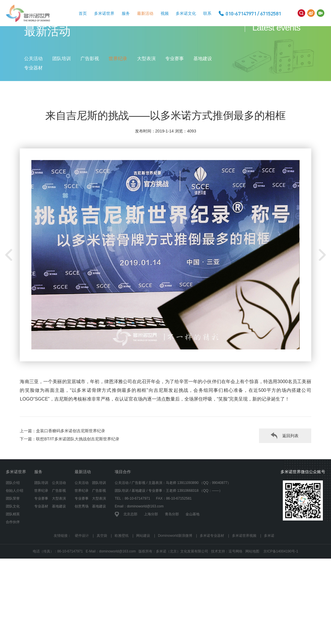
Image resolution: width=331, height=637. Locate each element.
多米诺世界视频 (244, 568)
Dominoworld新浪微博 (175, 568)
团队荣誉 (13, 530)
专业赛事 (174, 76)
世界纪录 (118, 76)
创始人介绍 (14, 523)
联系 (207, 13)
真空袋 (102, 568)
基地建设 (202, 76)
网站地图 (252, 584)
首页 (83, 13)
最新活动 (145, 13)
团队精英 (13, 546)
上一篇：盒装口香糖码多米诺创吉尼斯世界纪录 (62, 462)
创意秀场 (82, 538)
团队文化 (13, 538)
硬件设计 (82, 568)
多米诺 (269, 568)
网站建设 (143, 568)
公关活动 (33, 76)
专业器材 (33, 85)
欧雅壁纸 (122, 568)
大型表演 (146, 76)
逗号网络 (235, 584)
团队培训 (61, 76)
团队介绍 (13, 515)
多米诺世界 (104, 13)
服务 (126, 13)
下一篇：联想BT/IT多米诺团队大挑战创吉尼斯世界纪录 (69, 471)
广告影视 (89, 76)
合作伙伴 (13, 554)
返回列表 (290, 467)
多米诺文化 (186, 13)
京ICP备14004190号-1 (280, 584)
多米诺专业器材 (212, 568)
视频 (165, 13)
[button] (322, 287)
